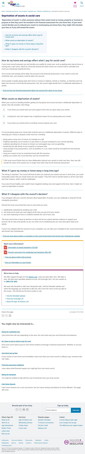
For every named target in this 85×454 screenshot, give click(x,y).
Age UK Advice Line (25, 420)
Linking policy (5, 440)
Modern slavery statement (41, 443)
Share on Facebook (3, 315)
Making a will (42, 428)
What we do (6, 420)
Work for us (5, 422)
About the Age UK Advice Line (18, 301)
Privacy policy (28, 440)
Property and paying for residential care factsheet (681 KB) (29, 252)
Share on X (6, 315)
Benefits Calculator (44, 420)
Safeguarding (5, 443)
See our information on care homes (18, 262)
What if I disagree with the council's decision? (22, 49)
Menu (3, 6)
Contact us (28, 443)
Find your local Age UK (15, 299)
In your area (23, 428)
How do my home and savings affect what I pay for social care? (24, 36)
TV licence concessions (46, 422)
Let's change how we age (67, 422)
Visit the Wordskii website (16, 296)
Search (82, 6)
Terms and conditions (16, 440)
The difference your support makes (71, 425)
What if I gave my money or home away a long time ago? (24, 45)
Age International (7, 425)
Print (10, 315)
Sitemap (21, 443)
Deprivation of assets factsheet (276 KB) (23, 247)
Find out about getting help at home (18, 257)
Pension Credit (43, 425)
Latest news (6, 431)
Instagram (27, 409)
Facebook (17, 409)
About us (13, 443)
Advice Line (33, 277)
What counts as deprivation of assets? (19, 40)
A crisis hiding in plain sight (68, 420)
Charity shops (23, 425)
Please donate (75, 6)
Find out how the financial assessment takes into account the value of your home (32, 90)
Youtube (23, 409)
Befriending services (25, 422)
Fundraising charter (7, 445)
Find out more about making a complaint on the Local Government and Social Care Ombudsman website (41, 236)
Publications (38, 440)
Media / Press (6, 428)
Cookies (46, 440)
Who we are (6, 434)
